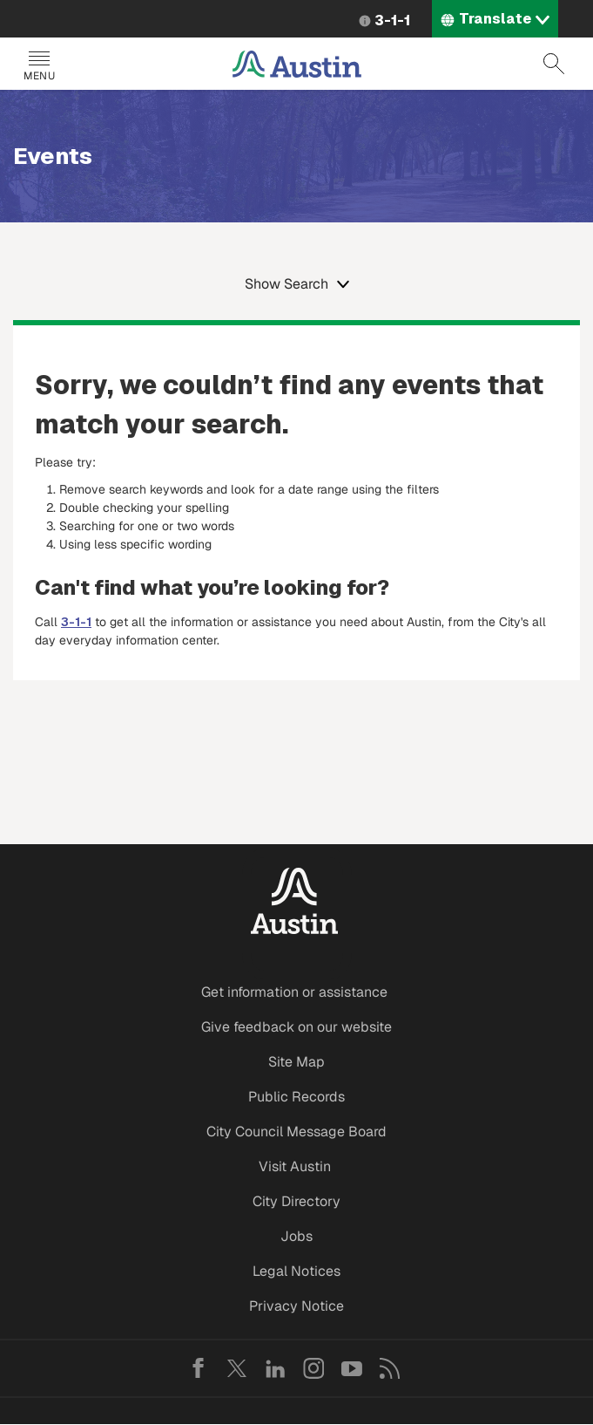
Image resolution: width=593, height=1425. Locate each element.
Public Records (296, 1097)
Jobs (296, 1236)
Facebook (198, 1368)
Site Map (296, 1062)
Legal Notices (296, 1271)
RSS (390, 1368)
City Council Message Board (296, 1131)
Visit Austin (295, 1166)
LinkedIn (275, 1368)
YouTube (351, 1368)
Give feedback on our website (296, 1027)
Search (554, 64)
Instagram (313, 1368)
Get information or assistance (294, 992)
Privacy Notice (296, 1306)
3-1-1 (392, 20)
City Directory (296, 1201)
